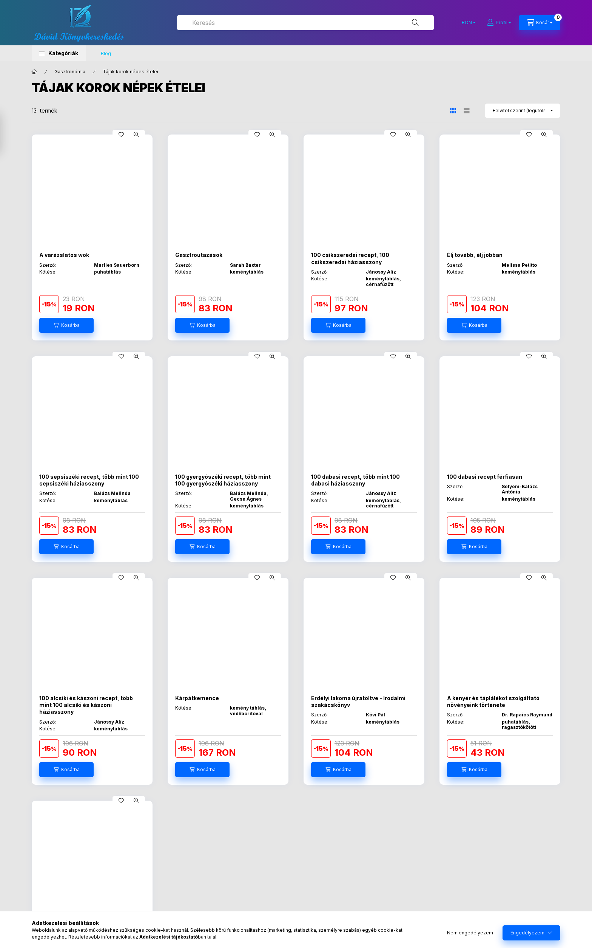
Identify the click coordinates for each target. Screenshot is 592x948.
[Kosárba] (66, 325)
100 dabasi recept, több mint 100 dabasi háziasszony (355, 480)
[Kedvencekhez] (121, 134)
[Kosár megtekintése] (539, 22)
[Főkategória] (34, 71)
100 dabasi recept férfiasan (484, 476)
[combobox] (305, 22)
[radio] (467, 110)
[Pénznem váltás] (466, 22)
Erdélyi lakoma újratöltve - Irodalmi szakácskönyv (358, 701)
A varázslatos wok (64, 255)
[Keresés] (415, 22)
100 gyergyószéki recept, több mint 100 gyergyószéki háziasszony (223, 480)
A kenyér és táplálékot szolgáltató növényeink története (493, 701)
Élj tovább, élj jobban (475, 255)
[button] (59, 53)
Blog (106, 53)
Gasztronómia (69, 71)
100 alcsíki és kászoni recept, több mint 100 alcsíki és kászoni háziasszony (86, 705)
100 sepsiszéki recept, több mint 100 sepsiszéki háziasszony (89, 480)
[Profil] (499, 22)
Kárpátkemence (197, 698)
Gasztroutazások (198, 255)
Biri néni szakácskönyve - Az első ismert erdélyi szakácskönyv (84, 924)
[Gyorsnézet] (136, 134)
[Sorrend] (522, 110)
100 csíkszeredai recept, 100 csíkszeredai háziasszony (350, 258)
